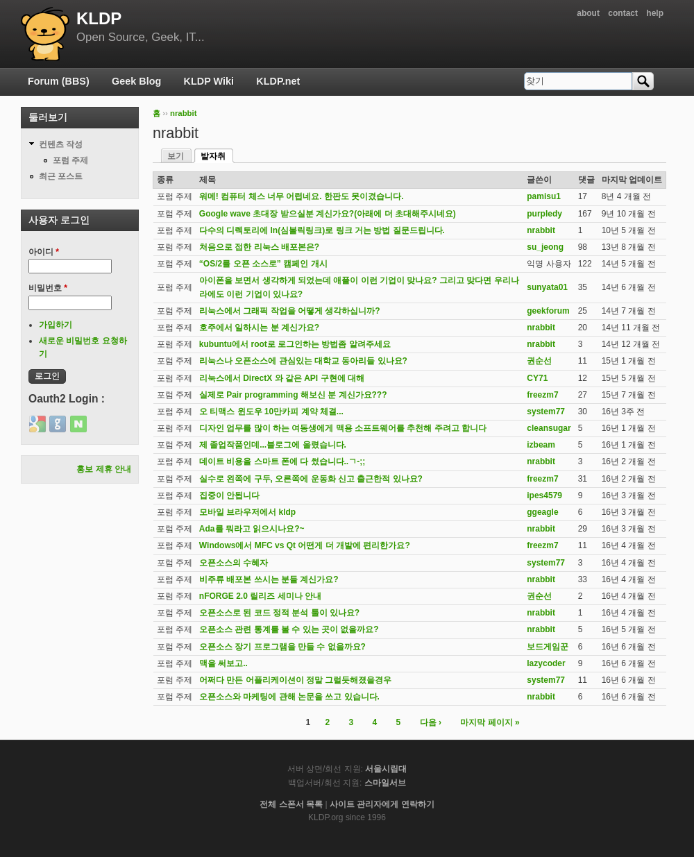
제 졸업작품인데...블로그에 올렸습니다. (272, 445)
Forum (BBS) (59, 81)
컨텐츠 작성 (61, 144)
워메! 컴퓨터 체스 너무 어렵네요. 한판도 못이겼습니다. (301, 196)
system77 (546, 411)
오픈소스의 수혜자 (233, 563)
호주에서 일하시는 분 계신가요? (259, 327)
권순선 (539, 361)
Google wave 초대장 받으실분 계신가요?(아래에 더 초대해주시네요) (327, 214)
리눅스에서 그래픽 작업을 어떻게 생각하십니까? (289, 311)
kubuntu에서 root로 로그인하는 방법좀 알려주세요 (295, 344)
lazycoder (546, 663)
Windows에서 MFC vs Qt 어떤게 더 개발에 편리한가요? (304, 545)
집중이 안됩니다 (229, 495)
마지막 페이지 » (489, 722)
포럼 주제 (70, 160)
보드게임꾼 (547, 647)
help (654, 13)
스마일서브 (385, 783)
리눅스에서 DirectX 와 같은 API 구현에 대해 (281, 378)
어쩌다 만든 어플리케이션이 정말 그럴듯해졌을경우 (295, 680)
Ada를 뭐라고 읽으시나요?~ (252, 529)
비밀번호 (47, 288)
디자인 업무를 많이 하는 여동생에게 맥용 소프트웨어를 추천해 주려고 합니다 (342, 428)
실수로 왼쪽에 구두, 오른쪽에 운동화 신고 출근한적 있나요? (311, 479)
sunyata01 (547, 287)
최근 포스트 (61, 176)
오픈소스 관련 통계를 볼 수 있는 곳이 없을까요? (289, 629)
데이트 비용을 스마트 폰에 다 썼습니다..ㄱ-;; (282, 461)
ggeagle (542, 512)
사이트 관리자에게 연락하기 (382, 804)
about (588, 13)
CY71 (537, 378)
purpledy (544, 214)
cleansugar (548, 428)
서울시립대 (386, 769)
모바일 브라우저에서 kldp (247, 512)
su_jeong (545, 247)
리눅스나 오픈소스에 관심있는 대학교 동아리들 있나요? (303, 361)
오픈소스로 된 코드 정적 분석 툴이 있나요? (279, 613)
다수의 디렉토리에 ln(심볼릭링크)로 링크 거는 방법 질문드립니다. (322, 230)
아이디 (43, 252)
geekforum (548, 311)
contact (623, 13)
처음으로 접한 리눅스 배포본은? (259, 247)
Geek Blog (136, 81)
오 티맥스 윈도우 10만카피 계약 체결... (271, 411)
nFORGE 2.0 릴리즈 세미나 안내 (260, 596)
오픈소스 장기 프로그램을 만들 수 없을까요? (282, 647)
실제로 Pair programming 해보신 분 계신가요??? (293, 395)
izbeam (541, 445)
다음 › (430, 722)
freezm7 (542, 395)
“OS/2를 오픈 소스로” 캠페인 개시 (263, 264)
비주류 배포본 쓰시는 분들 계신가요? (269, 579)
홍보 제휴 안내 (103, 469)
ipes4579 (544, 495)
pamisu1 (544, 196)
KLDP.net (278, 81)
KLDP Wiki (209, 81)
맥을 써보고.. (223, 663)
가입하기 (55, 325)
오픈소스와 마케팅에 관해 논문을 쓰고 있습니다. (289, 697)
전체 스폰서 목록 (291, 804)
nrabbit (183, 113)
